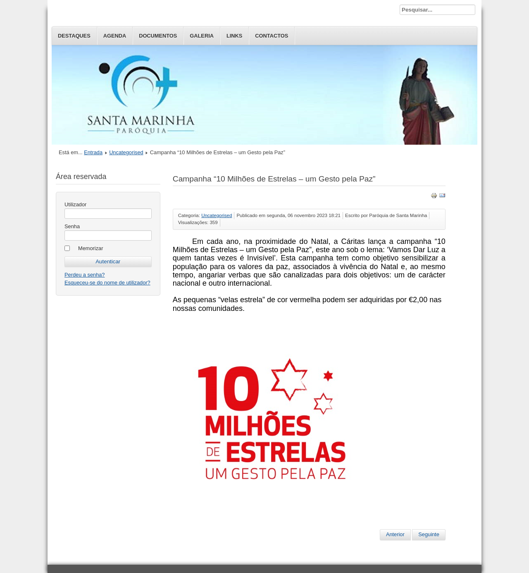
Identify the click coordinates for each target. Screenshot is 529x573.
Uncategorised (126, 152)
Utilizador (75, 204)
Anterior (395, 534)
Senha (72, 226)
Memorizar (90, 248)
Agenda (114, 36)
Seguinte (428, 534)
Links (234, 36)
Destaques (74, 36)
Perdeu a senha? (84, 275)
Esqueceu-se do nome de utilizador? (107, 282)
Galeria (202, 36)
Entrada (93, 152)
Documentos (158, 36)
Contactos (271, 36)
